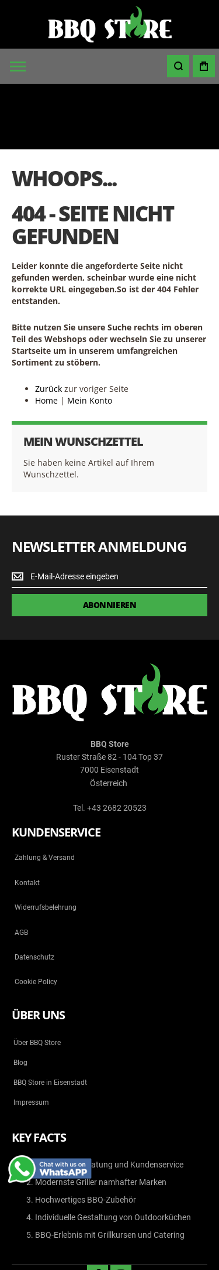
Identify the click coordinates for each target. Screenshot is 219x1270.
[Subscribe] (109, 539)
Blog (20, 997)
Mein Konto (89, 334)
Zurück (48, 323)
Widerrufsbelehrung (46, 842)
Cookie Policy (36, 917)
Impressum (31, 1037)
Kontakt (27, 817)
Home (46, 334)
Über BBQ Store (37, 977)
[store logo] (110, 24)
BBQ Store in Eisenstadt (50, 1017)
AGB (21, 867)
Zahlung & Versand (45, 792)
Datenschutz (34, 891)
